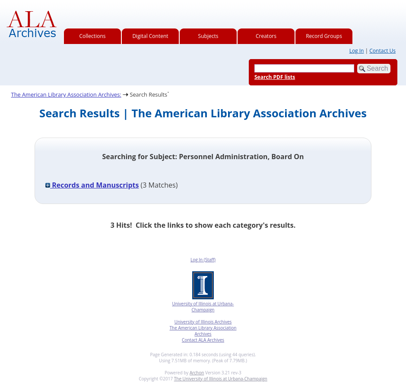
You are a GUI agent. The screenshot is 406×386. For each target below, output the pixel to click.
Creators (266, 36)
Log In (356, 50)
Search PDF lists (274, 77)
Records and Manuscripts (92, 185)
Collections (92, 36)
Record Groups (324, 36)
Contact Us (382, 50)
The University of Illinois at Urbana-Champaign (220, 379)
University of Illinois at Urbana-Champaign (203, 307)
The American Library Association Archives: (66, 94)
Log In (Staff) (203, 260)
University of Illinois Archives (203, 322)
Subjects (208, 36)
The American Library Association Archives (203, 331)
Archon (197, 373)
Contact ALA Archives (203, 340)
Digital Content (150, 36)
